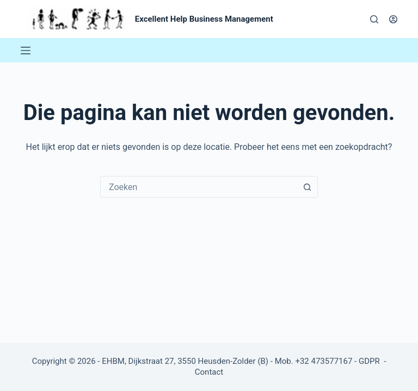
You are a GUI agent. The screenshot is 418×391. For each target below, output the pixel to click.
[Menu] (25, 50)
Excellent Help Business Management (204, 19)
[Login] (393, 19)
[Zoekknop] (307, 186)
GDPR (370, 361)
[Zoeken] (374, 19)
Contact (209, 372)
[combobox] (199, 187)
